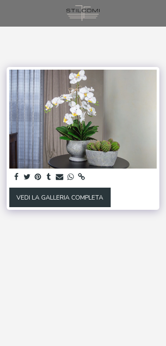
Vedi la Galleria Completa (59, 197)
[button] (9, 13)
